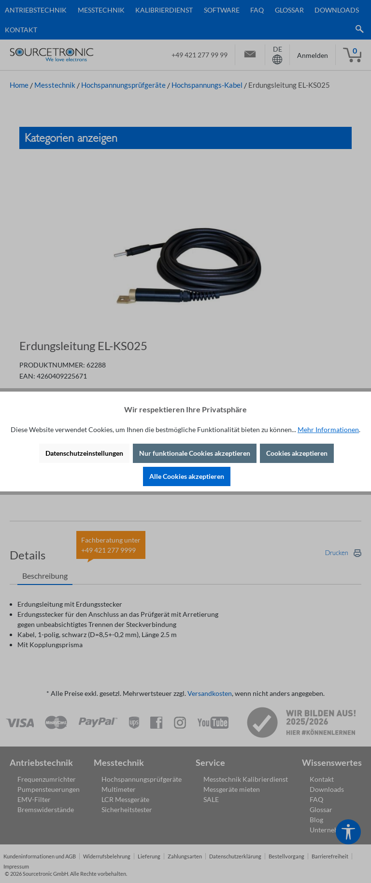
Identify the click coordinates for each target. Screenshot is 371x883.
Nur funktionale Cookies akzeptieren (194, 453)
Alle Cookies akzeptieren (186, 476)
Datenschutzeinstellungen (84, 453)
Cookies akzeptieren (297, 453)
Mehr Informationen (328, 429)
